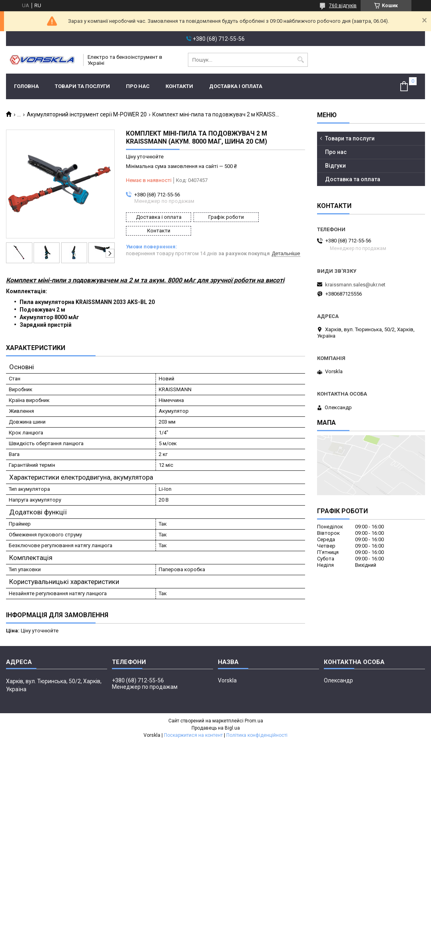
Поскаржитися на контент (193, 733)
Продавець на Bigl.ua (216, 726)
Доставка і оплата (235, 86)
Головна (26, 86)
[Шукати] (301, 60)
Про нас (138, 86)
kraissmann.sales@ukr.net (355, 285)
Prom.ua (254, 719)
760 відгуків (343, 5)
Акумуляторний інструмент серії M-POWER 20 (87, 114)
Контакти (179, 86)
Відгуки (335, 165)
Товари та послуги (82, 86)
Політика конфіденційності (256, 733)
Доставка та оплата (352, 179)
